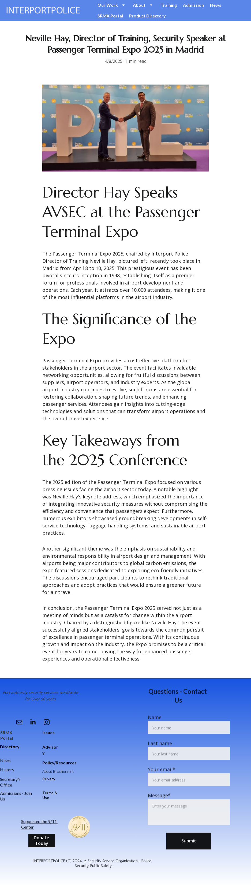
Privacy (48, 778)
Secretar (8, 780)
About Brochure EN (58, 772)
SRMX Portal (110, 15)
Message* (159, 810)
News (215, 5)
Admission (193, 5)
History (7, 769)
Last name (160, 757)
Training (168, 5)
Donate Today (41, 842)
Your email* (161, 784)
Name (155, 731)
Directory (10, 746)
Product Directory (147, 15)
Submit (188, 855)
